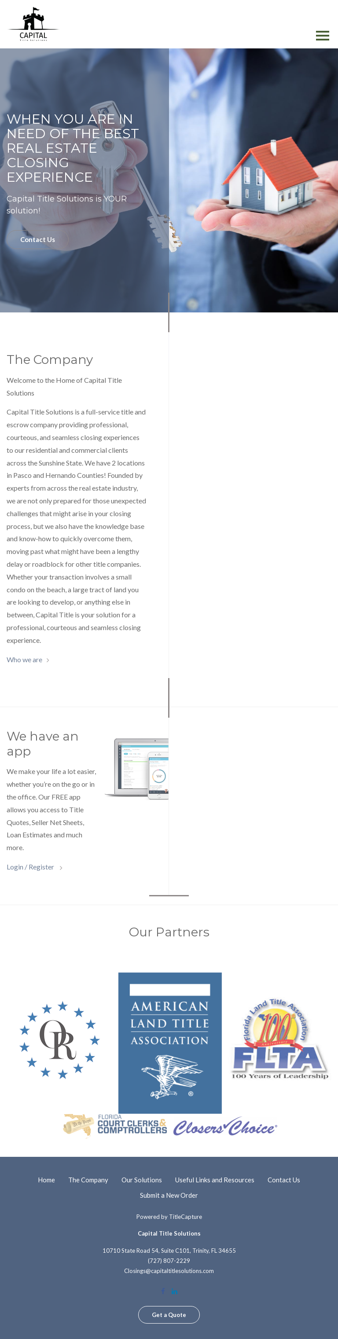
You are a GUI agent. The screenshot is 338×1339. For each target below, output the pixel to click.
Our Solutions (141, 1180)
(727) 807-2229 (169, 1260)
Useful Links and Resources (214, 1180)
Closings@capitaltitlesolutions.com (169, 1270)
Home (46, 1180)
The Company (88, 1180)
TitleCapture (185, 1216)
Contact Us (37, 239)
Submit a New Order (169, 1195)
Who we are (24, 659)
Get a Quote (169, 1314)
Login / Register (31, 866)
